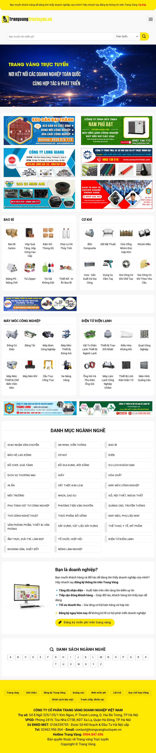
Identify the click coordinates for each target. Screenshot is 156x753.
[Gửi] (144, 36)
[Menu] (151, 19)
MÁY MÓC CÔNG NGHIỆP (22, 321)
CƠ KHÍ (87, 220)
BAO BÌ (9, 220)
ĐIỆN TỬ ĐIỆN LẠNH (97, 321)
